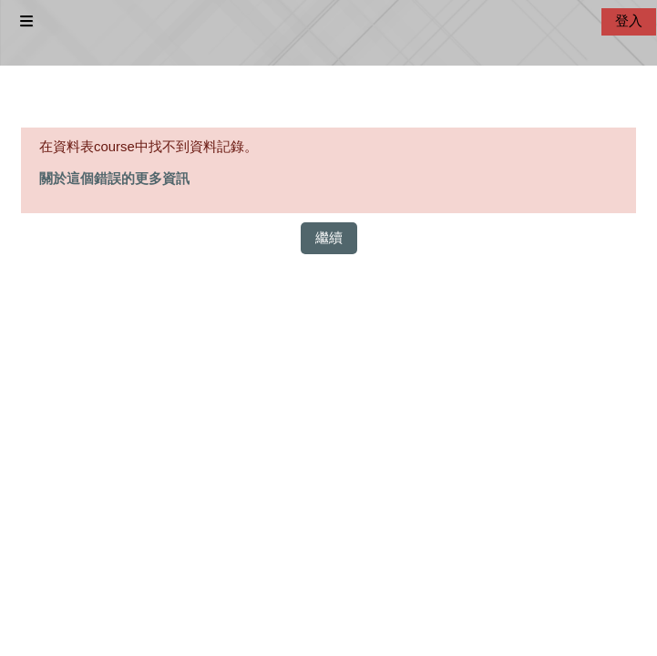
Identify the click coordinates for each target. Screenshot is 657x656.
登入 (628, 21)
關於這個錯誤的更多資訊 (114, 178)
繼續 (329, 238)
